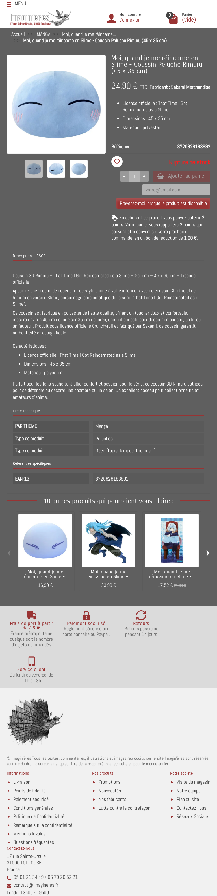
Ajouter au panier (180, 176)
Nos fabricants (112, 763)
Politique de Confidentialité (38, 781)
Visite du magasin (193, 746)
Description (22, 256)
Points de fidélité (29, 755)
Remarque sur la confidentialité (42, 789)
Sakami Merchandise (190, 87)
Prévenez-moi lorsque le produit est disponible (163, 203)
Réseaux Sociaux (193, 781)
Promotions (109, 746)
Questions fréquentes (33, 806)
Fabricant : (159, 87)
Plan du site (188, 763)
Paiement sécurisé (31, 763)
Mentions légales (29, 798)
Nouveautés (110, 755)
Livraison (21, 746)
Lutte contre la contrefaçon (124, 772)
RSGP (40, 256)
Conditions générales (33, 772)
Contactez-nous (191, 772)
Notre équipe (189, 755)
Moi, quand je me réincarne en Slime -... (45, 574)
